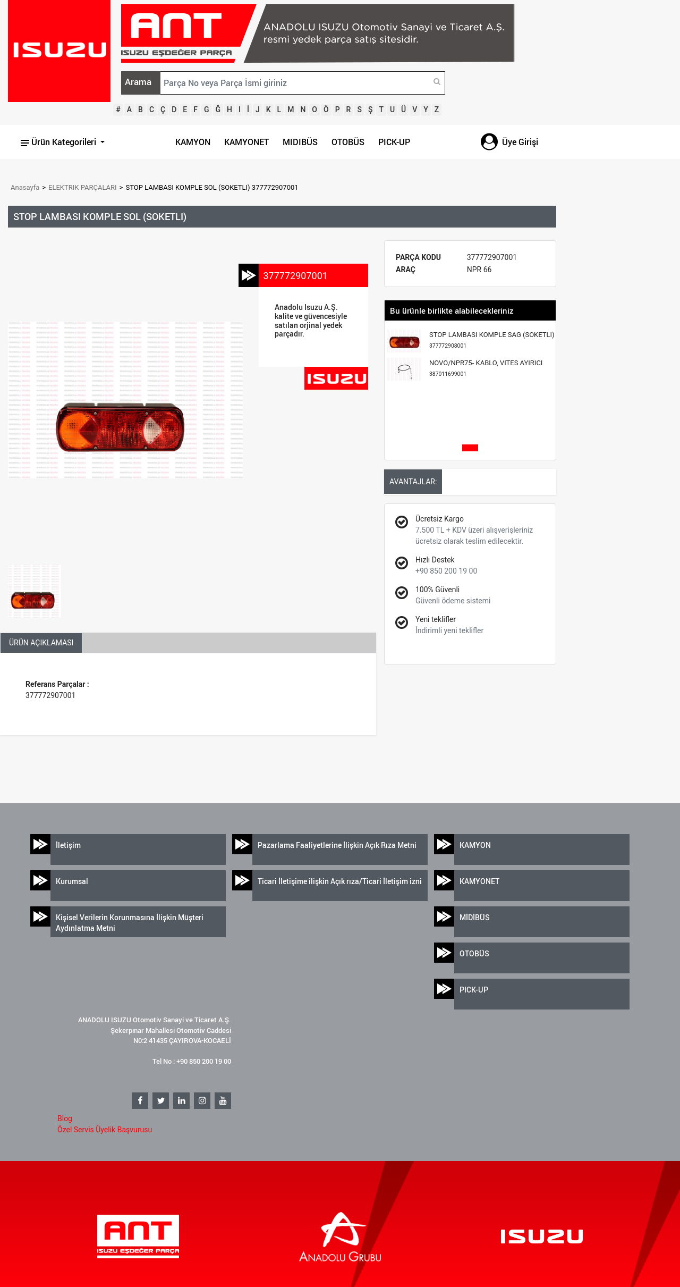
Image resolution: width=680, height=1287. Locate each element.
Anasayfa (25, 187)
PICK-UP (394, 142)
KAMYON (192, 142)
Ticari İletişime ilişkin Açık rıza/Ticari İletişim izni (340, 881)
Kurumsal (72, 881)
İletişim (68, 845)
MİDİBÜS (475, 917)
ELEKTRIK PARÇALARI (82, 187)
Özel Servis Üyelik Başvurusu (104, 1129)
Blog (64, 1118)
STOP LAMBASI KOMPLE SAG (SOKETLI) (492, 340)
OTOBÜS (348, 142)
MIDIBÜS (300, 142)
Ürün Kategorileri (59, 142)
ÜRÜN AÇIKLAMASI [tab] (41, 642)
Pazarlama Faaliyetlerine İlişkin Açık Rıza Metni (337, 845)
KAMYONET (246, 142)
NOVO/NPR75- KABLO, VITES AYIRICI (485, 368)
